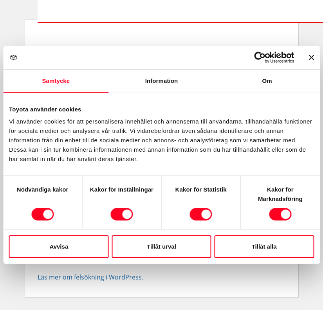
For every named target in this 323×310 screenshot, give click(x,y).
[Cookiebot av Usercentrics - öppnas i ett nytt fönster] (260, 57)
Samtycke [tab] (56, 80)
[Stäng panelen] (311, 57)
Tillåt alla (264, 246)
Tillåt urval (161, 246)
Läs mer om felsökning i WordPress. (90, 277)
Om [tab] (267, 80)
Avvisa (58, 246)
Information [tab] (161, 80)
